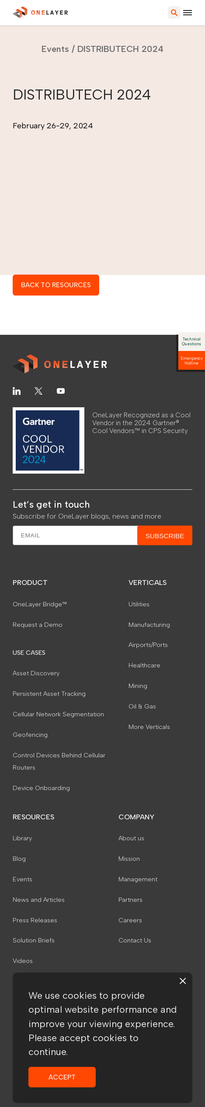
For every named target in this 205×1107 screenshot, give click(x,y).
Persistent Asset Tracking (49, 694)
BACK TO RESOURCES (56, 285)
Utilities (139, 604)
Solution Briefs (34, 940)
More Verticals (149, 727)
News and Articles (39, 900)
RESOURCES (33, 817)
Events (55, 49)
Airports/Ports (148, 645)
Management (137, 879)
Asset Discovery (36, 673)
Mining (138, 686)
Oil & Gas (142, 706)
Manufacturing (149, 625)
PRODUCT (30, 582)
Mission (129, 859)
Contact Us (134, 940)
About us (131, 838)
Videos (23, 961)
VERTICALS (148, 582)
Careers (130, 920)
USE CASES (29, 653)
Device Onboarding (41, 788)
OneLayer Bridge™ (40, 604)
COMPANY (136, 817)
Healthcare (144, 665)
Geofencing (30, 735)
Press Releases (35, 920)
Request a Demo (38, 625)
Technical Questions (191, 341)
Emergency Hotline (192, 360)
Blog (19, 859)
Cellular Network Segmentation (58, 714)
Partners (130, 900)
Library (22, 838)
